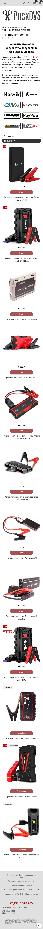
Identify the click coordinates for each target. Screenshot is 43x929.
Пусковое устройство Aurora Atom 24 (21, 319)
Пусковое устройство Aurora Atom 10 (21, 558)
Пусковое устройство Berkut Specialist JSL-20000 (21, 856)
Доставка (9, 894)
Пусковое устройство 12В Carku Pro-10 (21, 378)
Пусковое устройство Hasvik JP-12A (21, 796)
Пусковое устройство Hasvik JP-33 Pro (21, 738)
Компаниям (34, 890)
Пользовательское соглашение (21, 881)
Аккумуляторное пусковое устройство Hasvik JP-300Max (21, 259)
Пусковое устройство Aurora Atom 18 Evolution (21, 617)
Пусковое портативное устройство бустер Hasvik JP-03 (21, 198)
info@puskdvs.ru (8, 913)
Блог (25, 890)
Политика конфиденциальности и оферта (21, 876)
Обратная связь (31, 894)
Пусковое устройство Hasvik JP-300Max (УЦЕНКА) (21, 678)
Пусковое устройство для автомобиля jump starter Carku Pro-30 (21, 437)
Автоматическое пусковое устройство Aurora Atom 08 (21, 498)
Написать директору (13, 890)
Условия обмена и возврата (21, 885)
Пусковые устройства (16, 27)
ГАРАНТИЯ (19, 894)
